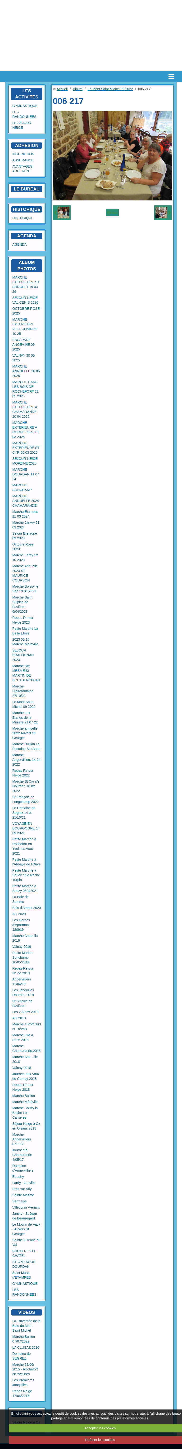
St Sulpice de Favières (22, 1003)
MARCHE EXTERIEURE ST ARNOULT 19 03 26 (25, 284)
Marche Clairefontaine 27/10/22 (22, 691)
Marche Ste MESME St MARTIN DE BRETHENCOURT (26, 673)
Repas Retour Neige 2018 (22, 1087)
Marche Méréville (25, 1102)
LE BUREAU (27, 188)
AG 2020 (19, 914)
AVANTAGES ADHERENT (22, 168)
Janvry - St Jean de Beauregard (24, 1216)
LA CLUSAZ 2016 (25, 1347)
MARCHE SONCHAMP (22, 487)
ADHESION (26, 145)
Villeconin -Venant (26, 1207)
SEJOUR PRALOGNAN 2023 (23, 655)
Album (77, 89)
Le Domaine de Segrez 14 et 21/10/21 (24, 812)
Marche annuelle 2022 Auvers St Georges (24, 733)
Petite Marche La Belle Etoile (25, 631)
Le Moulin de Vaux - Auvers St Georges (26, 1229)
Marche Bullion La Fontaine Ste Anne (26, 746)
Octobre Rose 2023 (22, 546)
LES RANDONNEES (24, 114)
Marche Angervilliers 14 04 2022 (26, 759)
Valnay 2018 (21, 1068)
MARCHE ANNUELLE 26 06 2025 (26, 371)
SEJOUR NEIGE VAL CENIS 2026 (25, 300)
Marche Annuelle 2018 (25, 1059)
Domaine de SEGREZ (21, 1356)
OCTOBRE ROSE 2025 (26, 311)
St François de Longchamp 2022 (25, 799)
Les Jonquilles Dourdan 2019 (23, 992)
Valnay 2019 (21, 946)
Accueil (62, 89)
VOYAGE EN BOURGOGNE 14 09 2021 (26, 828)
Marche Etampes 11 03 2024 (25, 514)
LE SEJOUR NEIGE (21, 125)
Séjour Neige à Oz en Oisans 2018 (26, 1126)
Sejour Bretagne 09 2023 (24, 536)
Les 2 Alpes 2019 (25, 1012)
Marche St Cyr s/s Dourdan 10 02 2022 (25, 786)
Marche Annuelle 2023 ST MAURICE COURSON (25, 573)
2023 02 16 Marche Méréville (25, 642)
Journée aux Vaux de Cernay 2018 (26, 1076)
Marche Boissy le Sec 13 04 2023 (25, 589)
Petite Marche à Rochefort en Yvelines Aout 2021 (24, 846)
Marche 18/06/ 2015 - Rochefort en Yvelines (25, 1369)
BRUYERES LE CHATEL (24, 1253)
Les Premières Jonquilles (23, 1382)
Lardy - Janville (23, 1183)
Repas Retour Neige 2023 (22, 620)
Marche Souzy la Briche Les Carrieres (25, 1112)
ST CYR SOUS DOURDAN (23, 1264)
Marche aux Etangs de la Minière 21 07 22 (25, 717)
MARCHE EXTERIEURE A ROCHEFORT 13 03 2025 (25, 430)
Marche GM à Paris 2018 (22, 1037)
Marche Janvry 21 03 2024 (25, 525)
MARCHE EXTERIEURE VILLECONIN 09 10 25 (24, 327)
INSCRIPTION (23, 154)
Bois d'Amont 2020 (26, 908)
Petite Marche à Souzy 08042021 (25, 888)
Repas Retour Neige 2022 (22, 773)
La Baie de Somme (20, 899)
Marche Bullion (23, 1096)
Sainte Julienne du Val (26, 1242)
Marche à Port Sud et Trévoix (26, 1026)
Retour (112, 212)
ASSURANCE (23, 160)
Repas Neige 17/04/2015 (22, 1393)
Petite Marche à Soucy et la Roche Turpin (26, 875)
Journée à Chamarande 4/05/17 (22, 1154)
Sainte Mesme (23, 1195)
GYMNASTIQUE (24, 106)
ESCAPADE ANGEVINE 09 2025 (23, 344)
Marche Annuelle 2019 (25, 938)
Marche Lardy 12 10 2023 (25, 557)
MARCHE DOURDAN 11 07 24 (25, 474)
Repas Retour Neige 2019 (22, 970)
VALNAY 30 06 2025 (23, 358)
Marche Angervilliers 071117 (21, 1139)
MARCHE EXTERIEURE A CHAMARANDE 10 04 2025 (24, 409)
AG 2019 (19, 1018)
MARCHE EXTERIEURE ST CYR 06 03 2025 (25, 447)
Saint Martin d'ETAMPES (21, 1275)
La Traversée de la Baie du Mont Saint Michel (26, 1325)
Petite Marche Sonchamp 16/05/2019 (22, 957)
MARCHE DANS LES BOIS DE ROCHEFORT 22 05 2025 (25, 389)
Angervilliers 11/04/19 (21, 981)
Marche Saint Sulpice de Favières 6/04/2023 (22, 604)
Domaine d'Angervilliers (22, 1168)
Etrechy (18, 1177)
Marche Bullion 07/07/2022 (23, 1339)
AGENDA (19, 244)
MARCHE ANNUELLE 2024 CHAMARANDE (25, 500)
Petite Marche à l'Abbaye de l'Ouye (26, 862)
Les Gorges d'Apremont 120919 (21, 924)
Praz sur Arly (22, 1189)
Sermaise (19, 1201)
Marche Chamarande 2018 (26, 1048)
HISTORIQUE (27, 209)
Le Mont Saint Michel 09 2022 (24, 704)
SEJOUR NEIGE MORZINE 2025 (25, 461)
